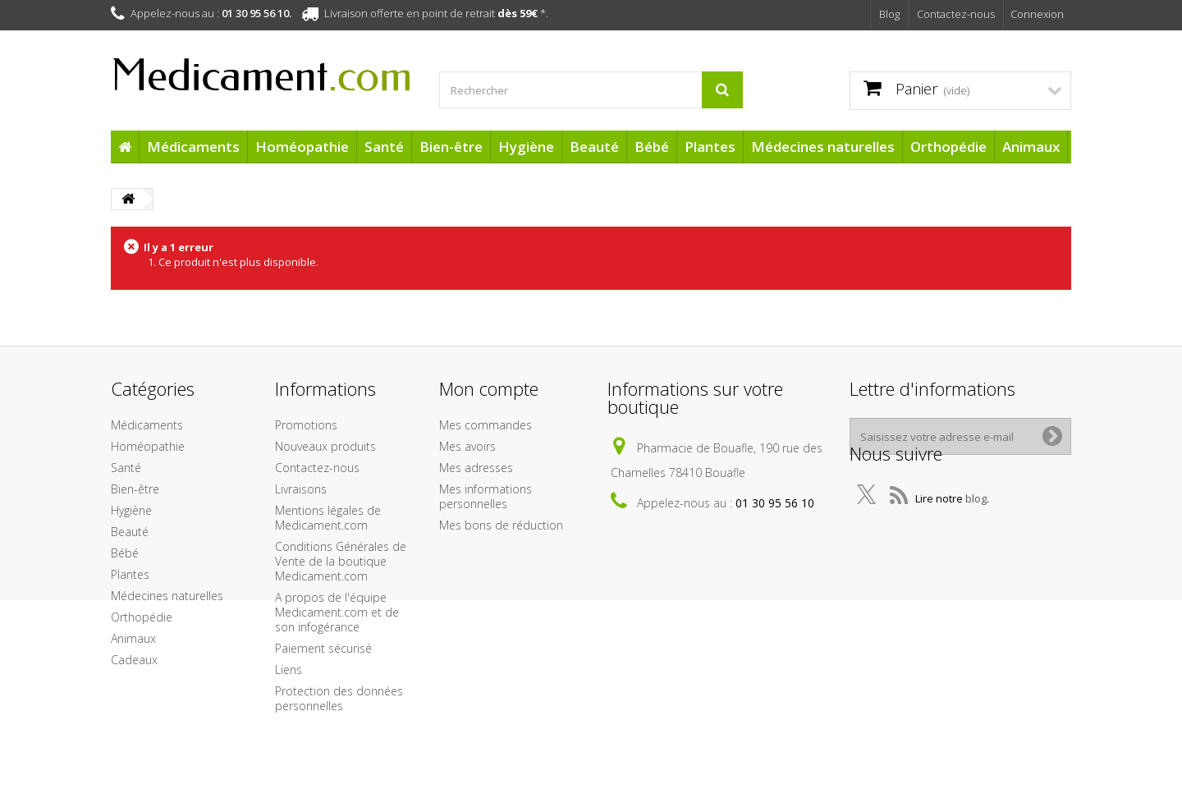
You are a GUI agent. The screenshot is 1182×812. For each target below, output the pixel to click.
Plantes (710, 146)
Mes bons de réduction (501, 525)
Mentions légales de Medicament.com (328, 517)
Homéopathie (302, 146)
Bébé (652, 146)
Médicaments (193, 146)
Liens (288, 669)
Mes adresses (476, 467)
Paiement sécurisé (323, 648)
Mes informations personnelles (485, 496)
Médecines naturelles (823, 146)
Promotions (306, 425)
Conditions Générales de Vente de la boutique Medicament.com (340, 561)
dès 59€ (517, 13)
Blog (889, 14)
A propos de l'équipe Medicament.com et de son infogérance (337, 612)
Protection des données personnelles (339, 698)
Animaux (1031, 146)
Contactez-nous (956, 14)
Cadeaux (134, 659)
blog (976, 517)
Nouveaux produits (325, 446)
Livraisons (301, 489)
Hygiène (526, 146)
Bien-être (451, 146)
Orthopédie (948, 146)
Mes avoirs (467, 446)
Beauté (594, 146)
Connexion (1037, 14)
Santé (384, 146)
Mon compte (488, 388)
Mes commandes (485, 425)
